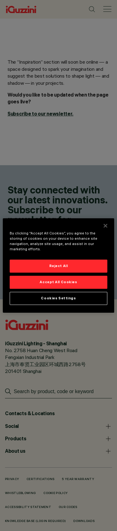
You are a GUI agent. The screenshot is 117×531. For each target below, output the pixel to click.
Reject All (58, 266)
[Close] (105, 226)
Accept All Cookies (58, 282)
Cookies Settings (58, 298)
